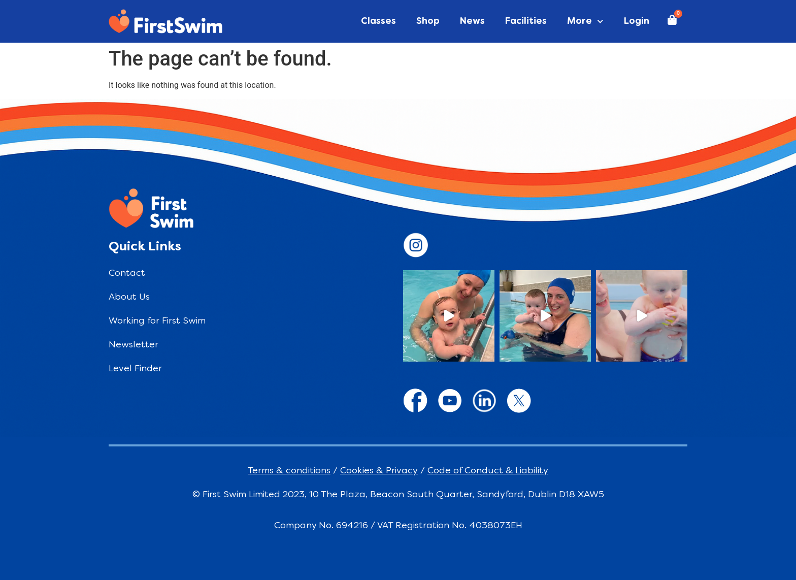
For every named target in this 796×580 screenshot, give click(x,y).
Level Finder (135, 369)
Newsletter (133, 345)
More (585, 21)
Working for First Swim (157, 321)
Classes (378, 21)
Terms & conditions (289, 471)
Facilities (526, 21)
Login (636, 21)
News (472, 21)
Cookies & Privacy (379, 471)
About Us (129, 297)
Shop (428, 21)
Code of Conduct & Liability (487, 471)
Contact (127, 273)
